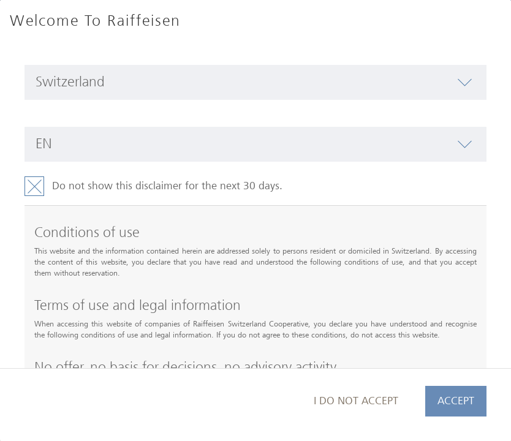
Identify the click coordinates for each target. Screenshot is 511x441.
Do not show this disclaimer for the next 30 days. (167, 185)
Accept (455, 400)
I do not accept (356, 400)
